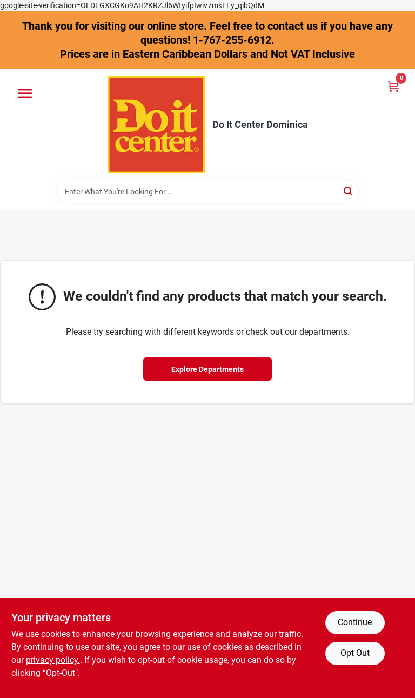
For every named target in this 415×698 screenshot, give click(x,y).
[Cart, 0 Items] (393, 86)
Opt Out (355, 653)
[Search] (349, 191)
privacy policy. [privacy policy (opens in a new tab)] (53, 660)
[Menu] (25, 93)
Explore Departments (207, 369)
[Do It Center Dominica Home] (156, 124)
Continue (355, 622)
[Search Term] (207, 191)
